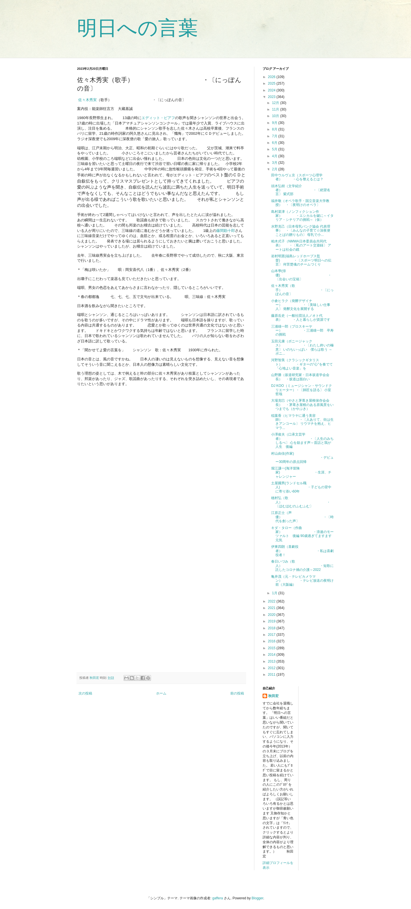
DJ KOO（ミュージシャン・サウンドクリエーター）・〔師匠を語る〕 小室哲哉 (301, 390)
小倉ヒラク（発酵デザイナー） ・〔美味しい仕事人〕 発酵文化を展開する (300, 305)
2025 (272, 83)
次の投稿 (85, 693)
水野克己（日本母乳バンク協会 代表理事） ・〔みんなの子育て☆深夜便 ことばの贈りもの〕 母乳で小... (302, 230)
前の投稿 (237, 693)
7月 (275, 136)
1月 (275, 593)
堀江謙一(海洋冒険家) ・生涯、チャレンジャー (301, 472)
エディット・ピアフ (158, 118)
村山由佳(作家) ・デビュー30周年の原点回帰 (302, 458)
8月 (275, 129)
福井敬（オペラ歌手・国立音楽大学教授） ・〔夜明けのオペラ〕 (300, 203)
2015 (272, 648)
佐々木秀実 (87, 100)
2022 (272, 601)
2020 (272, 615)
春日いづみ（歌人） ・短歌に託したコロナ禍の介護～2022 (302, 565)
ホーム (161, 693)
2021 (272, 608)
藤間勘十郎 (225, 230)
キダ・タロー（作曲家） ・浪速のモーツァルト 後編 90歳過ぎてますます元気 (302, 534)
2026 (272, 77)
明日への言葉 (137, 28)
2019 (272, 621)
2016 (272, 641)
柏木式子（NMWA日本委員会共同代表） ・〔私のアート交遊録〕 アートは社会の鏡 (301, 245)
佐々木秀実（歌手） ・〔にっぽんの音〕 (302, 290)
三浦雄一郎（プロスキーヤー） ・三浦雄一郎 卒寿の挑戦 (302, 330)
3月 (275, 163)
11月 (276, 109)
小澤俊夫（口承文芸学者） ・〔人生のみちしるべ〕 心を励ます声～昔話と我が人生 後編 (302, 440)
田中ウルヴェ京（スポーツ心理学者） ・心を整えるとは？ (297, 177)
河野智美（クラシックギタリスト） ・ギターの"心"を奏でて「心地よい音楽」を (302, 364)
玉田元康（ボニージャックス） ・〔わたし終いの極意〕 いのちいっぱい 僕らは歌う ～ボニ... (302, 347)
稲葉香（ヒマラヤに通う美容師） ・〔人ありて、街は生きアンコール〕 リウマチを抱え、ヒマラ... (302, 422)
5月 (275, 149)
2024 (272, 90)
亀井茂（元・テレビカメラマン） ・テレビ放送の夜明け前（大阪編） (302, 581)
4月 (275, 156)
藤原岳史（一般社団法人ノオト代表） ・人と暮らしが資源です (300, 318)
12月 (276, 103)
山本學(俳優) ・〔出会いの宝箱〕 (301, 275)
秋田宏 (273, 696)
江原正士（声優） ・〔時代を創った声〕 (302, 517)
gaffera (217, 898)
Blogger (257, 898)
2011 (272, 675)
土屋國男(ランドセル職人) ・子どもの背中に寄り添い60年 (301, 487)
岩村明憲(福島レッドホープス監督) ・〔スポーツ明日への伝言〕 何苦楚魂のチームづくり (301, 260)
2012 (272, 668)
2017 (272, 635)
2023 (272, 97)
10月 (276, 116)
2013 (272, 661)
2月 (275, 169)
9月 (275, 123)
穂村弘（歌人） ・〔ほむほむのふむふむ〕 (300, 502)
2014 (272, 655)
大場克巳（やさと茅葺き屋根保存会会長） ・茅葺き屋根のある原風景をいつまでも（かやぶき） (302, 405)
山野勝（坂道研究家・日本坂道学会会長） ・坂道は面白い (300, 377)
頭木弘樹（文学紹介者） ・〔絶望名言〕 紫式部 (300, 190)
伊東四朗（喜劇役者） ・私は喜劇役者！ (302, 551)
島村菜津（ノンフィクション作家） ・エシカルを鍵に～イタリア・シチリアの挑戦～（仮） (302, 216)
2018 (272, 628)
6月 (275, 143)
